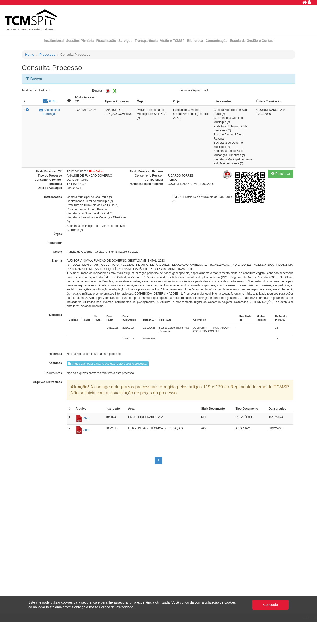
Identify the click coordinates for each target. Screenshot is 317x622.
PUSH (49, 101)
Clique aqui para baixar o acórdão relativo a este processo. (107, 363)
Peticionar (280, 174)
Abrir (82, 418)
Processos (47, 54)
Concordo (270, 605)
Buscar (33, 79)
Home (29, 54)
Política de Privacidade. (116, 607)
